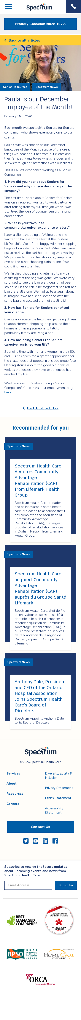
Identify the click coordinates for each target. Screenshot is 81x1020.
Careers (12, 804)
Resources (14, 794)
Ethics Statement (58, 798)
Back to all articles (22, 40)
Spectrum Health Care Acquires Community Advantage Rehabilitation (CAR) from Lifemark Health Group (38, 480)
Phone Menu (73, 6)
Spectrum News (46, 87)
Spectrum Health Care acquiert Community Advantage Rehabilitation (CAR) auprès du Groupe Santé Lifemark (40, 588)
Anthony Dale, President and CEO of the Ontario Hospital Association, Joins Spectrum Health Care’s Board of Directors (40, 696)
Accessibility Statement (54, 810)
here (7, 392)
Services (13, 773)
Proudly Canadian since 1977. (40, 24)
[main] (40, 387)
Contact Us (40, 826)
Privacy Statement (59, 788)
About (11, 783)
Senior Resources (15, 87)
